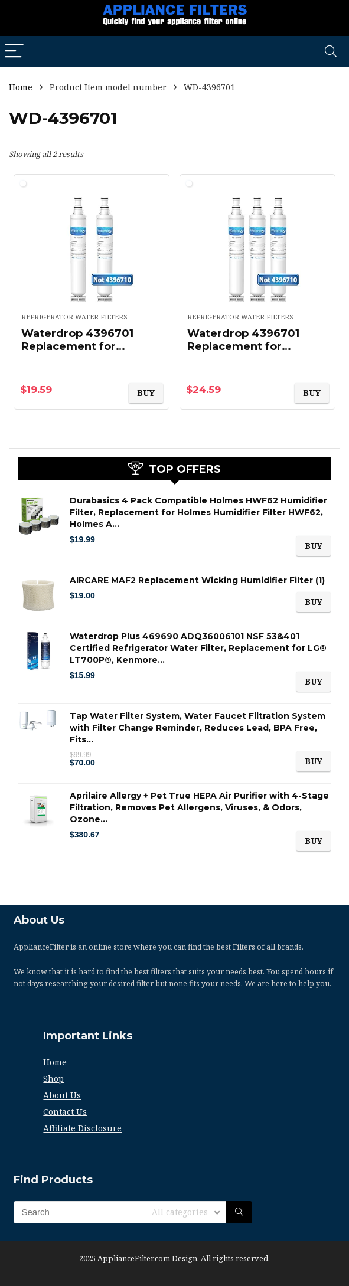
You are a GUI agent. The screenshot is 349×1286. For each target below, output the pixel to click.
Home (20, 87)
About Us (62, 1095)
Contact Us (65, 1111)
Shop (53, 1078)
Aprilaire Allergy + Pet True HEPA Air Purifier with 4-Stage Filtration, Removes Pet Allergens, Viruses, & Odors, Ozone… (199, 807)
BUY (146, 392)
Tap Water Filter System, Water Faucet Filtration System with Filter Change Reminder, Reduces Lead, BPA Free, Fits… (197, 728)
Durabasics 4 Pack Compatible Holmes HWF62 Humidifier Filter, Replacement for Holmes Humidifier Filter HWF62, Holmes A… (198, 512)
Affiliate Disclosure (82, 1128)
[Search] (331, 51)
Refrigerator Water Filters (74, 316)
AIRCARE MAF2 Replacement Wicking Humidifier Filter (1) (197, 580)
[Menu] (14, 51)
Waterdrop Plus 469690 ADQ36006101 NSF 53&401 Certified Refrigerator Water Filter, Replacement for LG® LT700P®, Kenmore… (198, 648)
